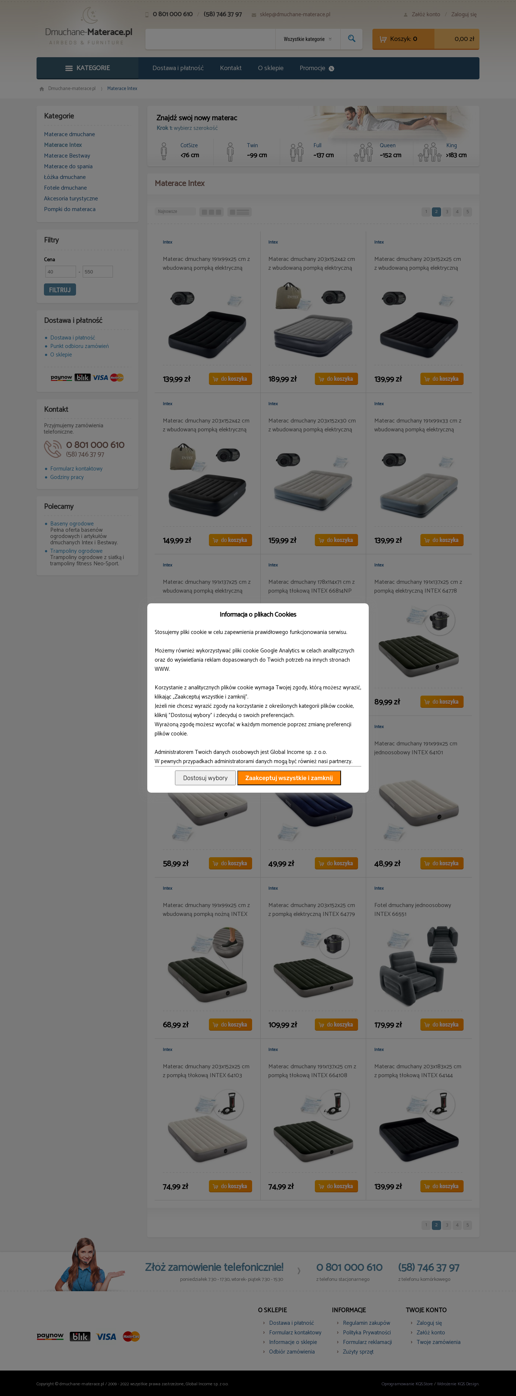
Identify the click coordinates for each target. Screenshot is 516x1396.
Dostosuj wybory (205, 778)
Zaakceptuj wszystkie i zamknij (289, 778)
